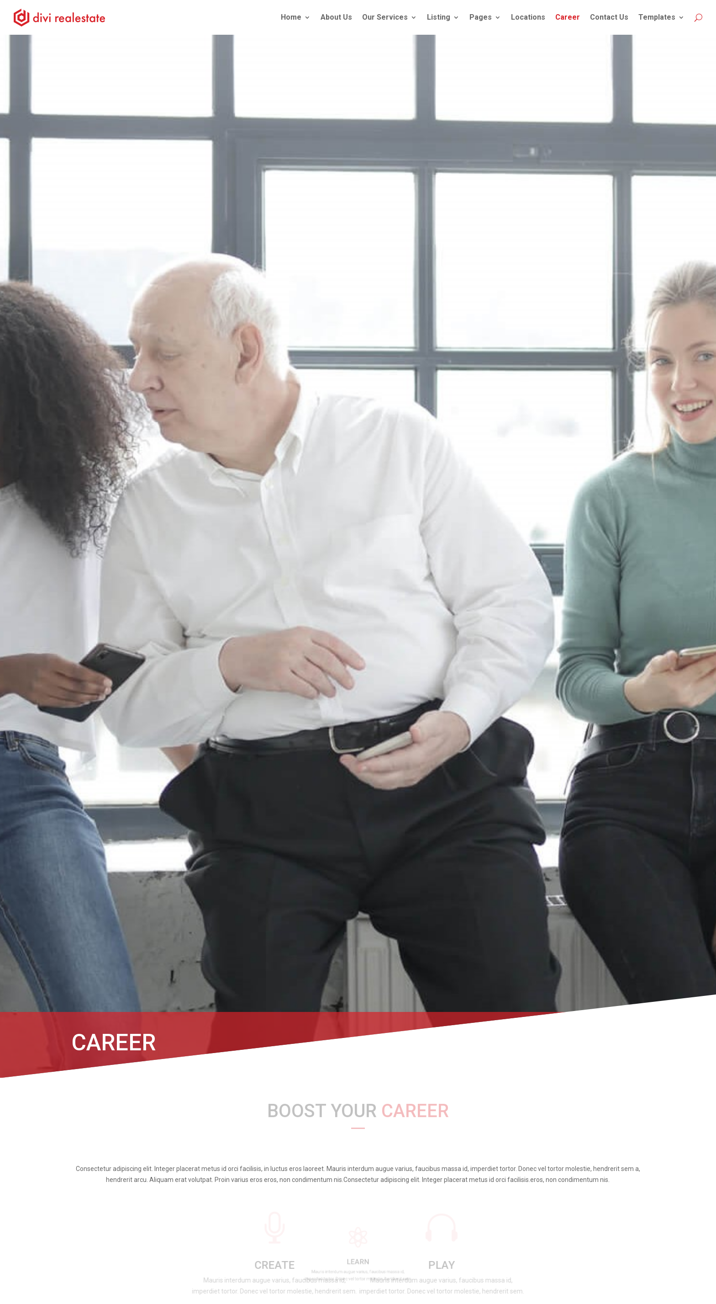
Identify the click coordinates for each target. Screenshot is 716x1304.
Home (291, 17)
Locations (528, 17)
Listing (438, 17)
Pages (480, 17)
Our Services (385, 17)
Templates (656, 17)
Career (567, 17)
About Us (336, 17)
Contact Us (609, 17)
